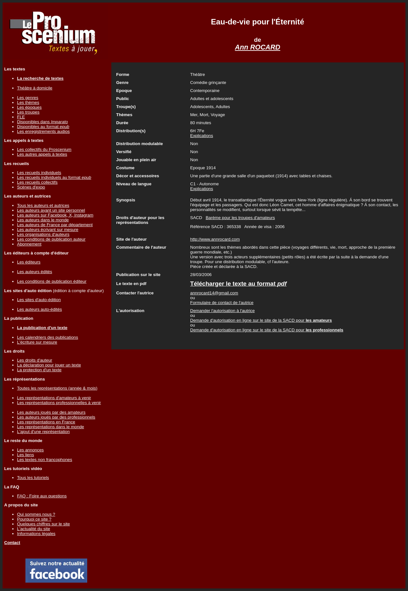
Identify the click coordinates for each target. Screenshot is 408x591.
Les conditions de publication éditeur (52, 281)
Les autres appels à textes (42, 154)
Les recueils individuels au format (54, 177)
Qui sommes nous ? (36, 514)
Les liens (25, 454)
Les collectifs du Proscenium (44, 149)
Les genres (27, 97)
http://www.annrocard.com (215, 239)
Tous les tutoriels (33, 477)
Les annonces (30, 450)
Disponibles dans (42, 121)
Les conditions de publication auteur (51, 239)
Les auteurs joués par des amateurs (51, 412)
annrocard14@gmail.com (214, 293)
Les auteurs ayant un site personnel (51, 210)
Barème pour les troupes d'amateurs (240, 217)
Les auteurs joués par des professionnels (56, 417)
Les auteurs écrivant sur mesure (47, 229)
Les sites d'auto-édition (39, 299)
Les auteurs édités (34, 271)
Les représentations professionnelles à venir (59, 402)
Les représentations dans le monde (50, 426)
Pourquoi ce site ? (34, 519)
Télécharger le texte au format (238, 283)
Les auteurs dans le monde (43, 219)
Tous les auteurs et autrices (43, 205)
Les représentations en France (46, 422)
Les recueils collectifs (37, 182)
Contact (12, 542)
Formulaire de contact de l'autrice (222, 302)
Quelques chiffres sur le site (43, 524)
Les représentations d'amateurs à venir (54, 397)
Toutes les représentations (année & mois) (57, 388)
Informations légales (36, 533)
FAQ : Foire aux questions (42, 496)
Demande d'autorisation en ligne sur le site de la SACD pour (261, 320)
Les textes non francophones (44, 459)
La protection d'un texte (39, 369)
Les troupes (28, 112)
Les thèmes (28, 102)
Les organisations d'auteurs (43, 234)
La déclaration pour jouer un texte (49, 365)
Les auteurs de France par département (55, 224)
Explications (201, 135)
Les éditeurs (29, 262)
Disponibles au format (43, 126)
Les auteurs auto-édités (39, 309)
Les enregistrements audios (43, 131)
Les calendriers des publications (47, 337)
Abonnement (29, 244)
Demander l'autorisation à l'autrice (222, 310)
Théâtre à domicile (34, 88)
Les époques (29, 107)
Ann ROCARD (257, 47)
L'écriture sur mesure (37, 342)
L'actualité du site (33, 528)
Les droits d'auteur (34, 360)
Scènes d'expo (31, 187)
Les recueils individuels (39, 172)
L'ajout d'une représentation (43, 431)
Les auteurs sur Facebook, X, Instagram (55, 215)
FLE (21, 117)
